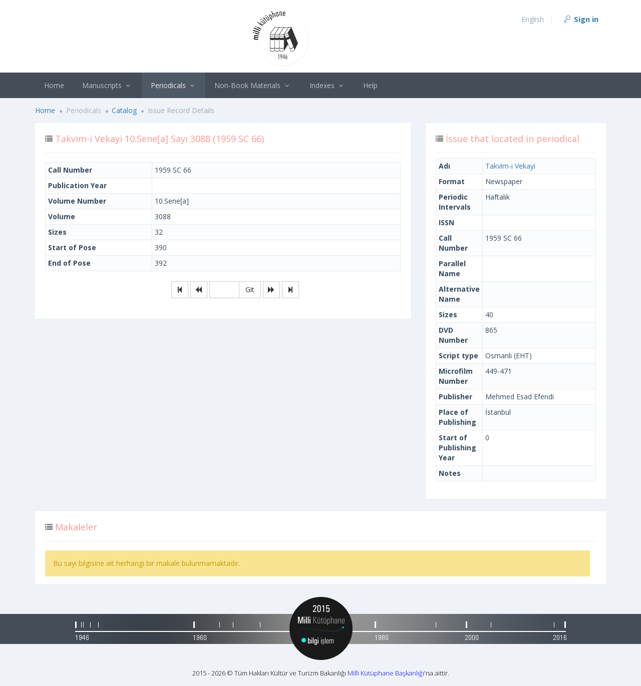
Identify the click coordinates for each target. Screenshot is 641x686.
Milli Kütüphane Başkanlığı (386, 672)
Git (249, 289)
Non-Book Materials (252, 85)
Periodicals (174, 85)
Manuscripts (107, 85)
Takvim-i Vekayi (510, 166)
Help (370, 85)
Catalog (124, 110)
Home (54, 85)
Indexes (327, 85)
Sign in (580, 19)
